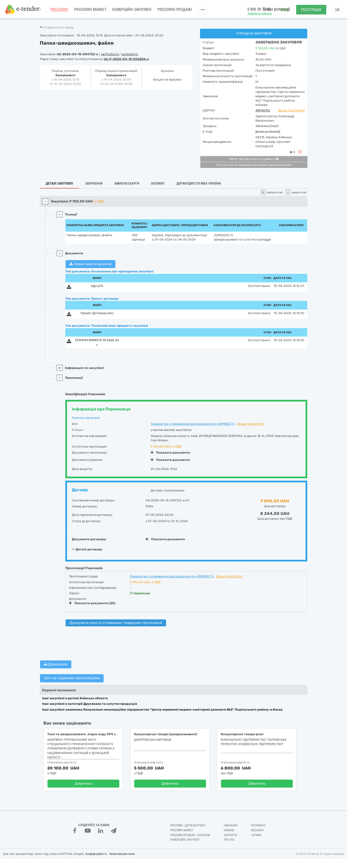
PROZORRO (59, 9)
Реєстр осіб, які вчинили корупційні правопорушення (253, 165)
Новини (229, 830)
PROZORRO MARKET (90, 9)
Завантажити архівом (90, 264)
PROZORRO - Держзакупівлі (187, 825)
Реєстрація (311, 9)
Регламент (258, 825)
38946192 (262, 110)
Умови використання (122, 854)
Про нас (229, 839)
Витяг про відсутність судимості (254, 159)
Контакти (230, 835)
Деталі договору (87, 549)
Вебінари (257, 830)
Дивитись (83, 783)
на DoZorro (129, 54)
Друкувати (55, 664)
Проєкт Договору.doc (96, 313)
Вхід (284, 9)
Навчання (230, 825)
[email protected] (267, 131)
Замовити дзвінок (259, 13)
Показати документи (170, 452)
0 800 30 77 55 (259, 9)
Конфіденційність (96, 854)
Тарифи (256, 835)
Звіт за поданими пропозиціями (72, 678)
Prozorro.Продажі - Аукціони (190, 835)
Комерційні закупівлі (131, 9)
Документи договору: (89, 539)
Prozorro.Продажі (174, 9)
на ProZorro (110, 54)
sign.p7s (97, 286)
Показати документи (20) (92, 603)
